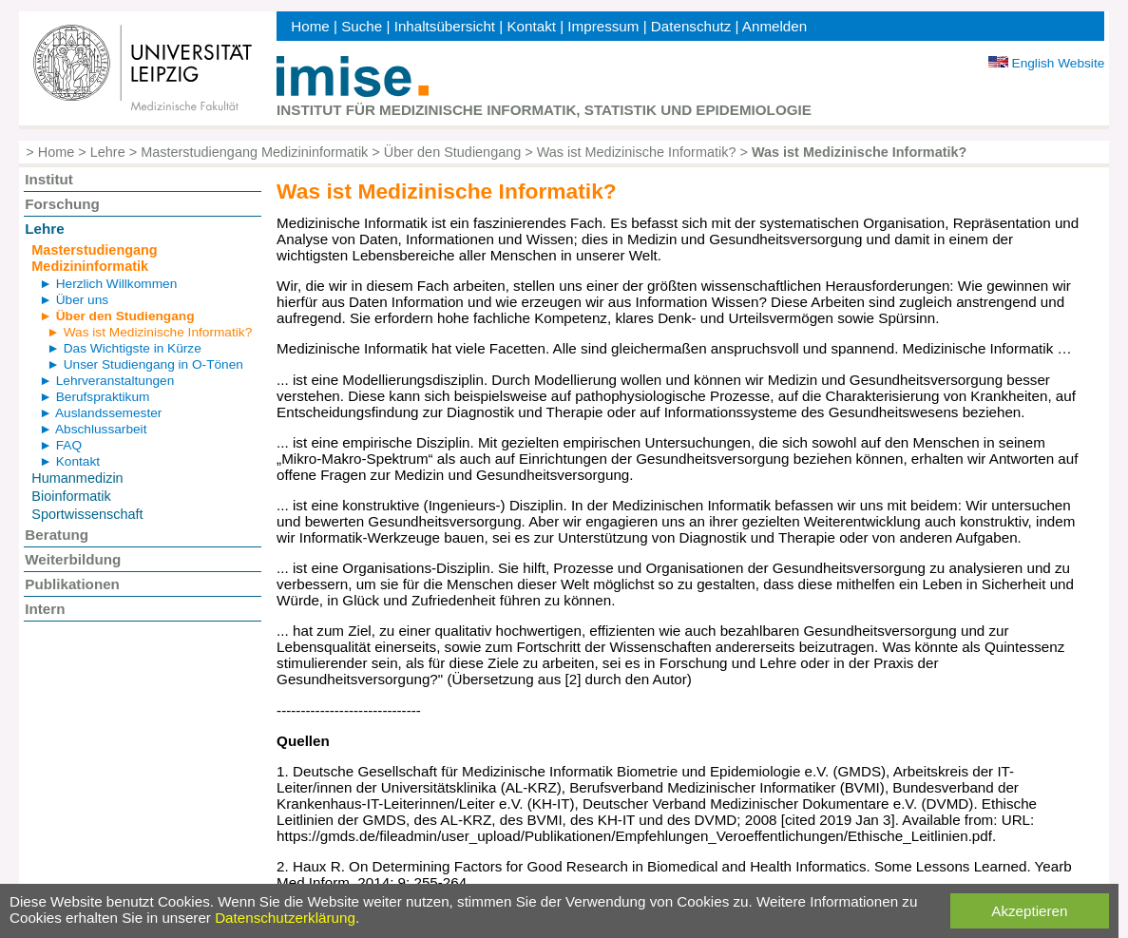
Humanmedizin (77, 478)
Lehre (107, 152)
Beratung (56, 534)
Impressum (603, 26)
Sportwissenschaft (87, 514)
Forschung (62, 204)
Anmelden (774, 26)
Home (310, 26)
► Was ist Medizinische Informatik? (149, 332)
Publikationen (72, 584)
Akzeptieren (1029, 911)
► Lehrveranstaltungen (106, 380)
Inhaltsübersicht (444, 26)
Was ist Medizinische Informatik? (636, 152)
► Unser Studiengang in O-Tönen (145, 364)
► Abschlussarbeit (92, 429)
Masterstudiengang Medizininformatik (254, 152)
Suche (361, 26)
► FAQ (60, 445)
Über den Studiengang (453, 152)
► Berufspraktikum (94, 397)
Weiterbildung (73, 559)
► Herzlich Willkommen (108, 284)
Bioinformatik (70, 496)
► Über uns (73, 300)
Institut (49, 179)
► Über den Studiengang (116, 316)
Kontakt (531, 26)
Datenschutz (691, 26)
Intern (45, 609)
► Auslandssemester (100, 413)
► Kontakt (69, 461)
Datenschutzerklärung (285, 917)
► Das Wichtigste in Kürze (124, 348)
